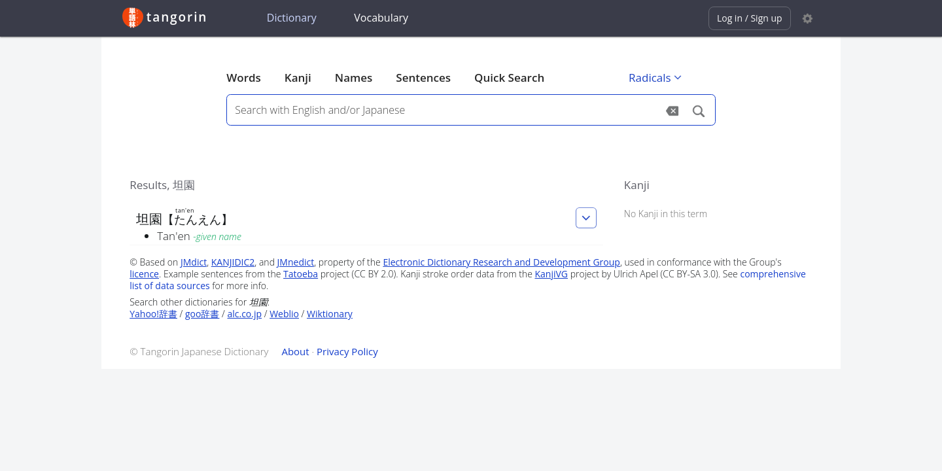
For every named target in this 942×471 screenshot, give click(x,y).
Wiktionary (330, 313)
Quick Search (509, 77)
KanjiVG (551, 274)
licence (144, 274)
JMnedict (296, 262)
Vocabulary (381, 17)
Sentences (423, 77)
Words (243, 77)
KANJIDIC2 (233, 262)
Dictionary (292, 17)
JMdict (194, 262)
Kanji (298, 77)
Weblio (284, 313)
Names (353, 77)
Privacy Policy (347, 351)
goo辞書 (202, 313)
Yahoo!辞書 (153, 313)
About (295, 351)
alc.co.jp (244, 313)
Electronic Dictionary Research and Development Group (501, 262)
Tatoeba (300, 274)
